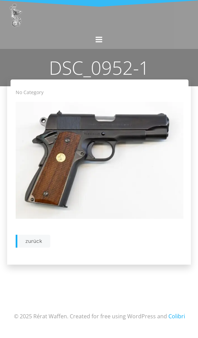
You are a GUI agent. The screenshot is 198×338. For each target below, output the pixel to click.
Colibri (176, 316)
